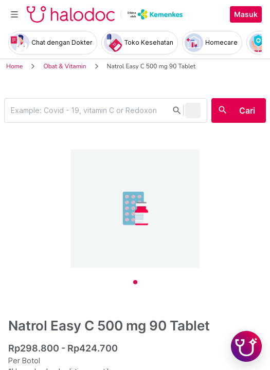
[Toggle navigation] (14, 14)
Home (14, 66)
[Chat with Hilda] (246, 346)
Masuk (246, 14)
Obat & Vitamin (64, 66)
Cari (247, 110)
